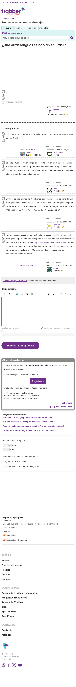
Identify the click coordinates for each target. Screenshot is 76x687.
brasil (18, 102)
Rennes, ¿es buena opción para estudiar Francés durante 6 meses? (33, 426)
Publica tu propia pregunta (15, 280)
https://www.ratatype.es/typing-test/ (50, 242)
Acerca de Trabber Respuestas (19, 593)
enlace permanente (53, 146)
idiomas (10, 102)
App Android (8, 611)
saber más (67, 403)
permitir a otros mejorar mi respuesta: (59, 328)
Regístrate (38, 381)
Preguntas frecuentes (14, 597)
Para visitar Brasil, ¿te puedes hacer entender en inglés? (28, 417)
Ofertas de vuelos (11, 565)
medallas (43, 28)
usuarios (32, 28)
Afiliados (6, 634)
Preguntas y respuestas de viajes (22, 22)
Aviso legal (6, 659)
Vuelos (4, 3)
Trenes (32, 3)
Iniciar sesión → (9, 18)
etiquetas (20, 28)
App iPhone (8, 616)
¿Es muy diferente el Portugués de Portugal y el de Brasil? (29, 422)
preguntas (7, 28)
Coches (23, 3)
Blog (3, 606)
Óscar (28, 153)
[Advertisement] (38, 68)
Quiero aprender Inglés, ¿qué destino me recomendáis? (28, 430)
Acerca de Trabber (12, 602)
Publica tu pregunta (12, 33)
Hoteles (14, 3)
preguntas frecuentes (61, 407)
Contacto (6, 630)
